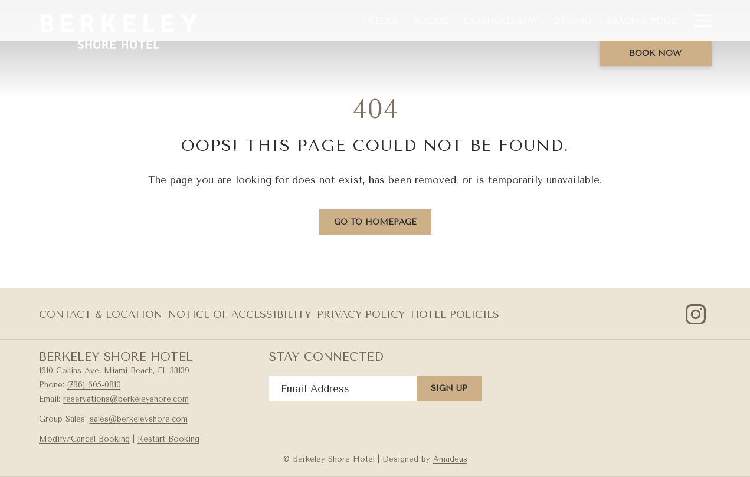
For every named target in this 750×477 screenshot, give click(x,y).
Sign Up (449, 388)
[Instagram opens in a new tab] (696, 313)
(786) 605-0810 (94, 384)
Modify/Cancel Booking (84, 439)
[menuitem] (380, 20)
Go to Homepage (375, 222)
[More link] (698, 20)
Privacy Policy (361, 314)
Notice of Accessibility (239, 314)
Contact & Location (100, 314)
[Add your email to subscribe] (343, 388)
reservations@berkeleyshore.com (126, 398)
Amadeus (450, 459)
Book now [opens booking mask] (655, 53)
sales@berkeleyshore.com (139, 419)
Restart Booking (168, 439)
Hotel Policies (455, 314)
